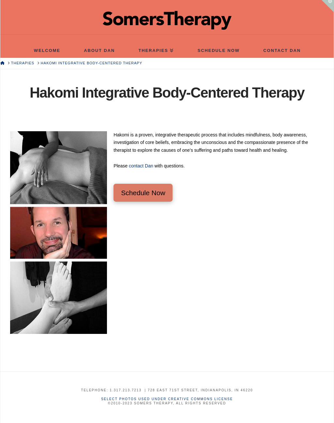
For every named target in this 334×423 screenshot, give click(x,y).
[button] (328, 6)
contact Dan (141, 165)
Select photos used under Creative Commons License (167, 399)
